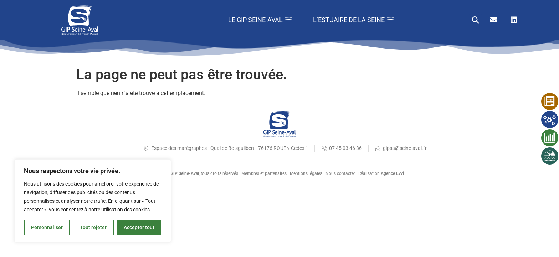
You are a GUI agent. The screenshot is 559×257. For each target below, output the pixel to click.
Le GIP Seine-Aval (260, 20)
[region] (92, 201)
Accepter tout (139, 227)
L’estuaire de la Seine (353, 20)
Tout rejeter (93, 227)
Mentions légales (306, 173)
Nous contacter (340, 173)
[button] (475, 20)
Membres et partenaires (264, 173)
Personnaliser (47, 227)
